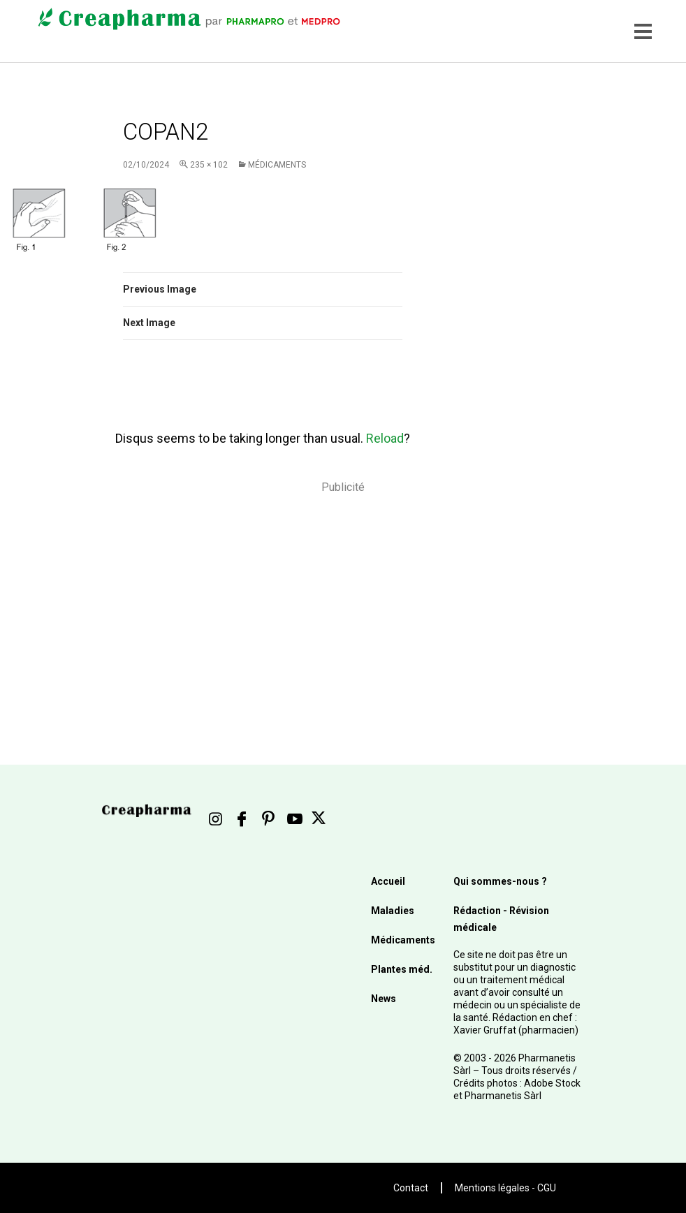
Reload (385, 438)
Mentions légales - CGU (505, 1187)
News (383, 998)
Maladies (392, 910)
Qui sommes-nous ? (500, 881)
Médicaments (277, 165)
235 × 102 (209, 165)
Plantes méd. (401, 969)
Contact (410, 1187)
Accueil (388, 881)
